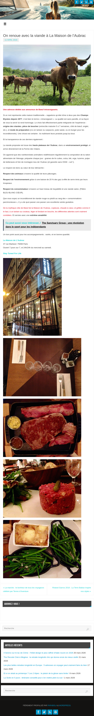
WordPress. (65, 705)
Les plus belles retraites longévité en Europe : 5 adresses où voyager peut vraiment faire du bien (45, 665)
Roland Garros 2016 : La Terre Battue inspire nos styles (71, 589)
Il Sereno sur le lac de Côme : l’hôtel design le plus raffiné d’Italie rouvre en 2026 (38, 653)
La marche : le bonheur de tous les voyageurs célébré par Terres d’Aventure (23, 589)
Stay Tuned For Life (12, 253)
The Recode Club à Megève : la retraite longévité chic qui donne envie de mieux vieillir (41, 657)
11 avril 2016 (11, 40)
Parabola (52, 705)
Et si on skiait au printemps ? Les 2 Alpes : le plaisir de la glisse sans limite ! (36, 673)
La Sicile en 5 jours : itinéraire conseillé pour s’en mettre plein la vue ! (33, 678)
